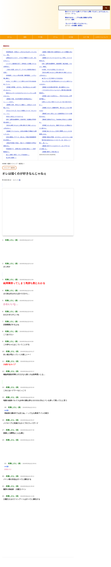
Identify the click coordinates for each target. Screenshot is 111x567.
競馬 (73, 19)
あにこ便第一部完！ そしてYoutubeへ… (16, 154)
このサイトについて (101, 37)
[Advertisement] (38, 534)
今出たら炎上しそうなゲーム (13, 116)
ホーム (9, 37)
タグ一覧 (86, 37)
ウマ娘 (40, 37)
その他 (71, 37)
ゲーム (73, 13)
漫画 (24, 37)
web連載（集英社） (77, 25)
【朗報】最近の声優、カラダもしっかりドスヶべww (56, 137)
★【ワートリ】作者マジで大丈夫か (51, 78)
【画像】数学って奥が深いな (49, 151)
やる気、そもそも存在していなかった (51, 69)
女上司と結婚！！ (9, 157)
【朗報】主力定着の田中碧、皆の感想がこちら (54, 87)
